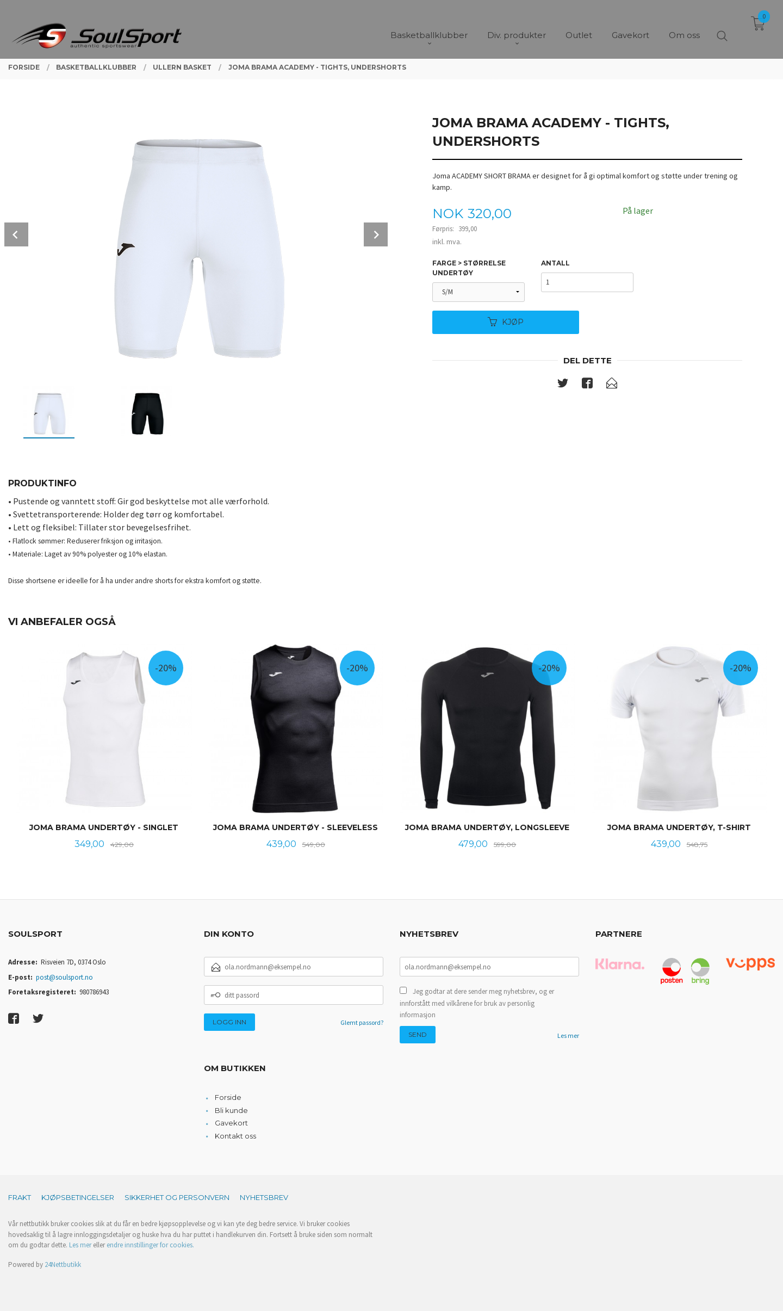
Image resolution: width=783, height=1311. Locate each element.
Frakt (19, 1197)
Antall (555, 263)
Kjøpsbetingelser (77, 1197)
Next (376, 234)
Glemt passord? (361, 1022)
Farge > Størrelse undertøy (469, 268)
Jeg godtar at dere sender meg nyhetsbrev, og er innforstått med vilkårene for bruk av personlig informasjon (477, 1003)
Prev (16, 234)
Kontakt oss (235, 1135)
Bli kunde (231, 1110)
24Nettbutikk (63, 1264)
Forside (228, 1097)
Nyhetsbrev (264, 1197)
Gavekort (231, 1122)
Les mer (568, 1035)
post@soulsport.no (64, 977)
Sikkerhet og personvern (177, 1197)
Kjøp (506, 322)
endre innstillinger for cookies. (150, 1245)
